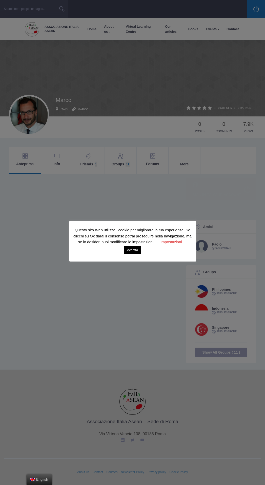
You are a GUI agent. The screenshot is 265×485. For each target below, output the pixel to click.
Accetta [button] (132, 250)
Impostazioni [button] (171, 242)
